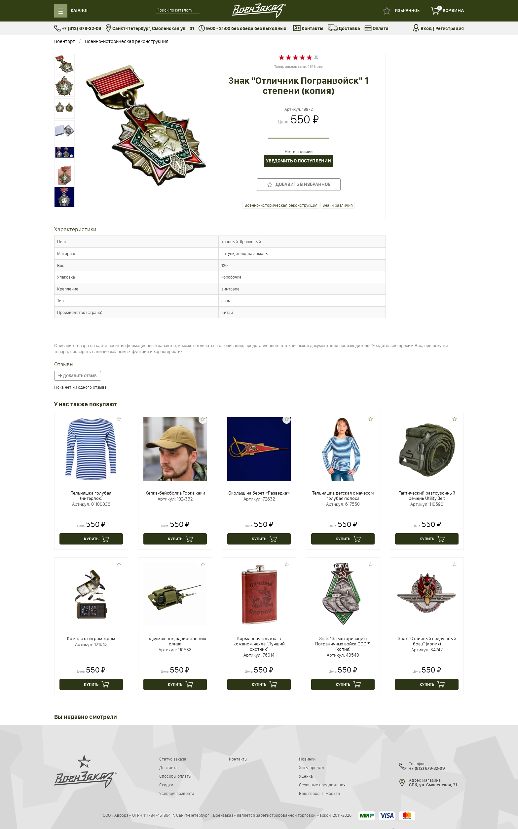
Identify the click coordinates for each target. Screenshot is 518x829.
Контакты (308, 29)
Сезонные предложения (322, 784)
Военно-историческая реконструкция (126, 41)
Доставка (344, 29)
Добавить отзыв (77, 375)
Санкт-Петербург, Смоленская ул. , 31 (149, 28)
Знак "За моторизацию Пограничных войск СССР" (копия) (343, 643)
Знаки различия (337, 205)
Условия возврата (176, 793)
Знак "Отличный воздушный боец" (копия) (427, 641)
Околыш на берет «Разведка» (259, 493)
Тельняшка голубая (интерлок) (91, 495)
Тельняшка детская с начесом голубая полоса (343, 495)
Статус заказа (172, 759)
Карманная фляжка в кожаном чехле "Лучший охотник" (259, 643)
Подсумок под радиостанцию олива (175, 641)
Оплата (376, 29)
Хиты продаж (311, 767)
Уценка (306, 776)
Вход (426, 28)
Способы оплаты (175, 776)
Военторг (64, 41)
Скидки (166, 784)
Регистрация (449, 28)
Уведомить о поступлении (298, 161)
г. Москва (331, 793)
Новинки (307, 759)
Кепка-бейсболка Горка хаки (175, 493)
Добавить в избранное (298, 184)
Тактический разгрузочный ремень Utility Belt (427, 495)
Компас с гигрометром (91, 638)
